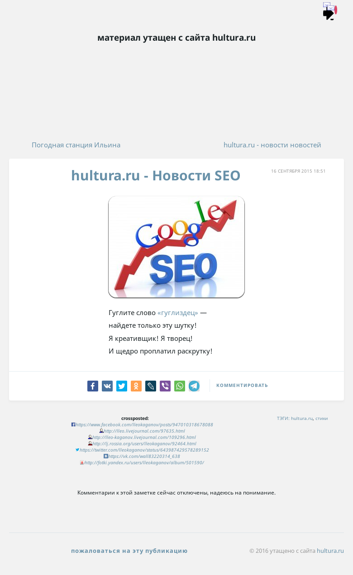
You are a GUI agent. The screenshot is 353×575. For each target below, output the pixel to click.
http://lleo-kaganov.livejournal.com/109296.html (144, 437)
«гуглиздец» (177, 312)
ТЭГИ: (283, 418)
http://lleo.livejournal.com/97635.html (144, 431)
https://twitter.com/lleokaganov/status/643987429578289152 (144, 450)
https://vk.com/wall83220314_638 (144, 456)
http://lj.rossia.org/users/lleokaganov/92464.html (144, 443)
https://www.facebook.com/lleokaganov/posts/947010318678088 (144, 424)
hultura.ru (302, 418)
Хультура (176, 58)
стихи (321, 418)
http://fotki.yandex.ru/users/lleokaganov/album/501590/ (144, 462)
